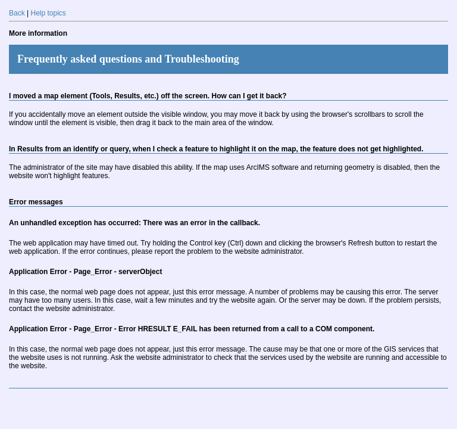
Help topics (47, 13)
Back (17, 13)
